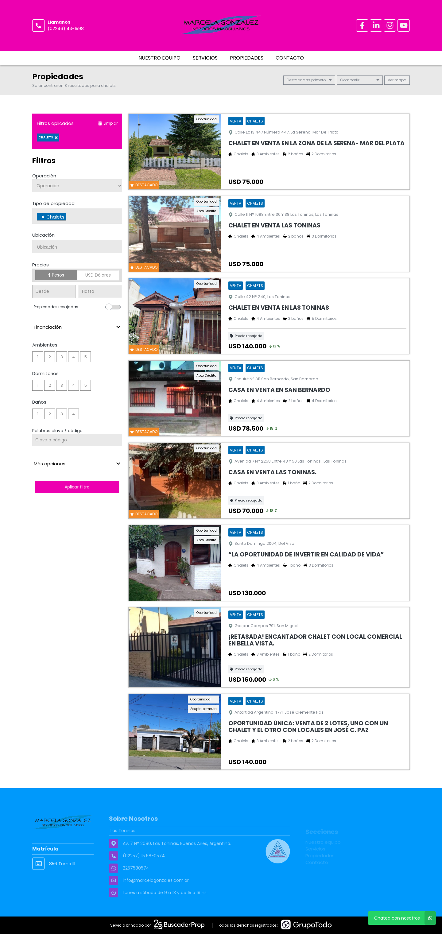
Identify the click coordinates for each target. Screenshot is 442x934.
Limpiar (108, 123)
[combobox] (77, 216)
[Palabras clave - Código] (77, 440)
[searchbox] (69, 217)
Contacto (290, 57)
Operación (44, 175)
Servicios (205, 57)
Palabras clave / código (57, 431)
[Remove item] (43, 216)
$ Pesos (56, 275)
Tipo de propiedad (53, 203)
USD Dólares (98, 275)
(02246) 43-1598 (66, 28)
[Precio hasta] (100, 291)
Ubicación (43, 235)
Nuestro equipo (159, 57)
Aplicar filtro (77, 487)
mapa (397, 80)
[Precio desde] (54, 291)
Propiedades (246, 57)
